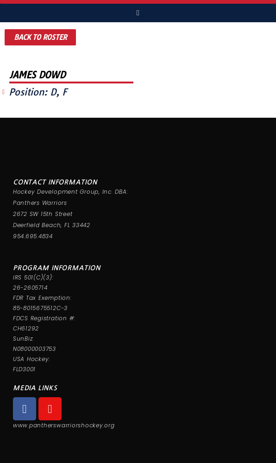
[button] (40, 37)
